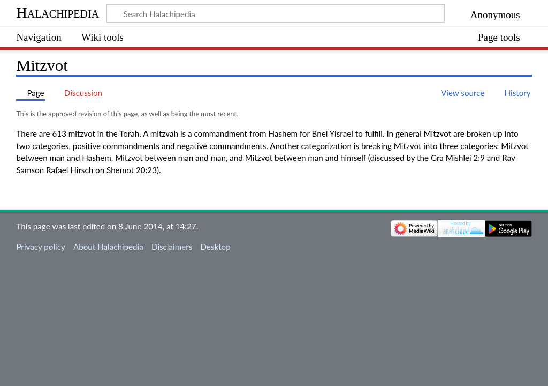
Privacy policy (40, 246)
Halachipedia (57, 12)
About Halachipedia (108, 246)
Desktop (215, 246)
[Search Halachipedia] (275, 13)
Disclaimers (171, 246)
